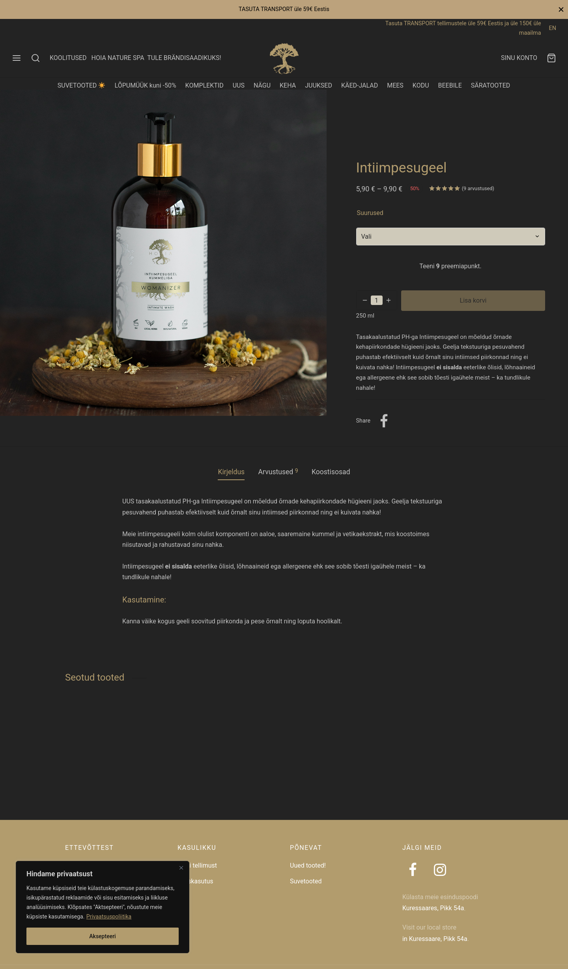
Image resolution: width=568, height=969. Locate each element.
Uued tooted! (308, 865)
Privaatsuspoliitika (108, 916)
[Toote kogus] (377, 300)
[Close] (181, 867)
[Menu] (16, 58)
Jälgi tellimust (197, 865)
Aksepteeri (102, 936)
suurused (370, 213)
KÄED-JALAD (359, 85)
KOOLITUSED (68, 58)
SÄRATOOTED (490, 85)
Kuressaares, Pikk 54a (433, 908)
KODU (421, 85)
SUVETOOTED (81, 85)
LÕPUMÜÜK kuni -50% (145, 85)
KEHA (288, 85)
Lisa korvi (473, 300)
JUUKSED (318, 85)
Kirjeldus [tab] (231, 472)
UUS (239, 85)
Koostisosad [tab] (331, 472)
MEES (395, 85)
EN (552, 28)
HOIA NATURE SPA (117, 58)
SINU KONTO (519, 58)
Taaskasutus (195, 881)
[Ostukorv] (551, 58)
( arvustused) (478, 188)
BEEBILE (450, 85)
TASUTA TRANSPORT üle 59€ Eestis (284, 9)
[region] (102, 907)
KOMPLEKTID (204, 85)
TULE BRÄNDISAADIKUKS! (184, 58)
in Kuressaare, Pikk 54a (434, 939)
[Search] (35, 58)
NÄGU (262, 85)
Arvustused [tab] (278, 472)
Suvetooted (306, 881)
